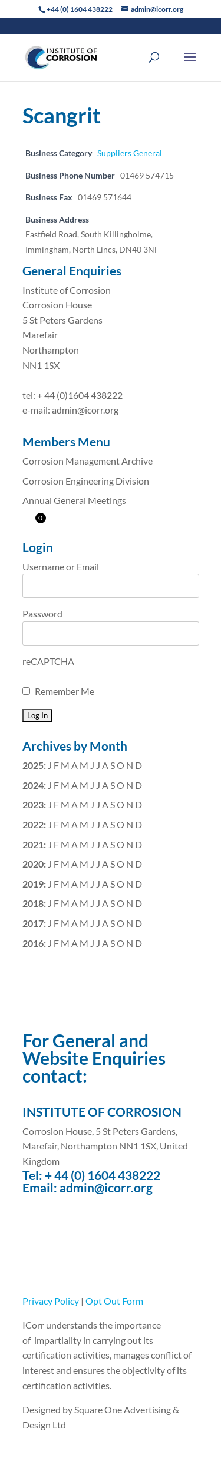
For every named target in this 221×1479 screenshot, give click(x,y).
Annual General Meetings (74, 500)
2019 (33, 883)
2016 (33, 943)
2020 (33, 863)
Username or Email (60, 566)
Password (42, 613)
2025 (33, 765)
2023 (33, 804)
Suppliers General (129, 153)
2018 (33, 903)
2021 (33, 844)
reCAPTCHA (48, 661)
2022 (33, 824)
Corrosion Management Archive (87, 460)
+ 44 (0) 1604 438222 (102, 1175)
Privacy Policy (50, 1300)
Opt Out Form (114, 1300)
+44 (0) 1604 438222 (80, 9)
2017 (33, 923)
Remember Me (64, 691)
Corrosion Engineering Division (85, 480)
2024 (33, 785)
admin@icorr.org (106, 1187)
